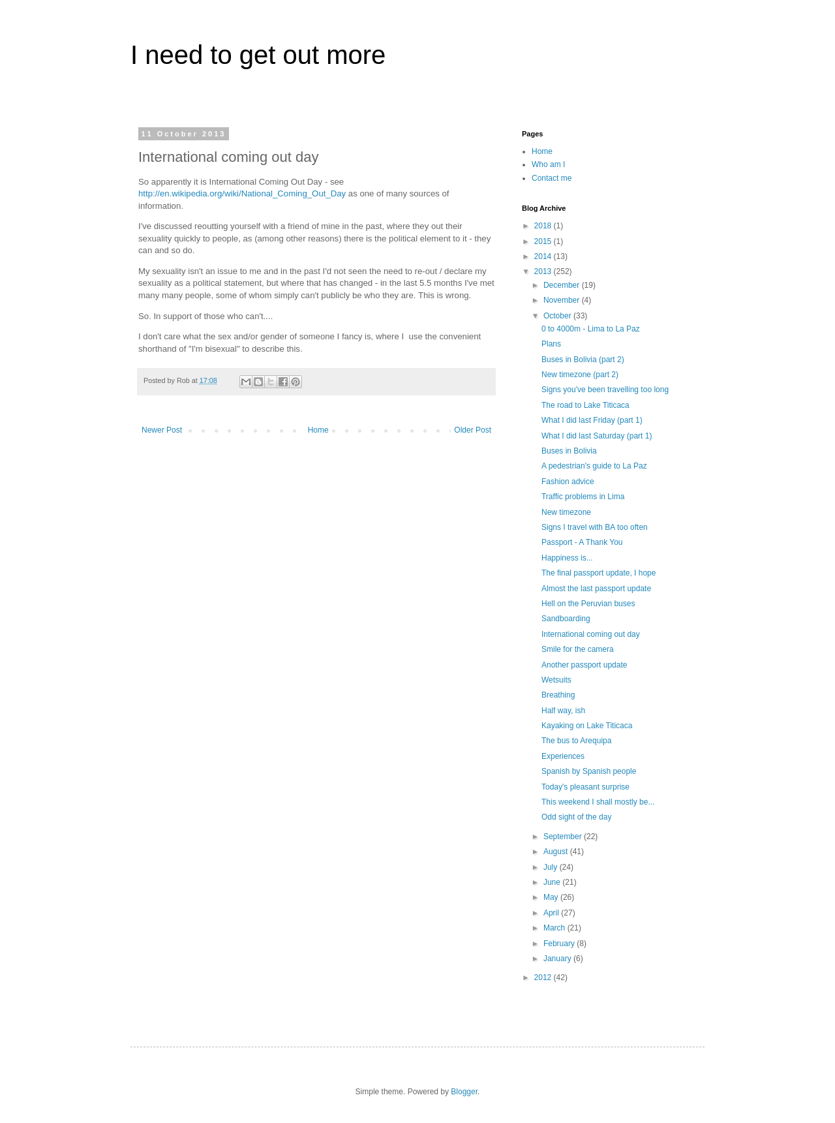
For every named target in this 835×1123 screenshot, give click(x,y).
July (551, 867)
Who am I (548, 164)
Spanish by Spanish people (588, 771)
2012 (544, 977)
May (551, 897)
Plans (551, 343)
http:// (149, 193)
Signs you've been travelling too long (605, 389)
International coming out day (590, 634)
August (556, 851)
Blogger (464, 1091)
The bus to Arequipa (576, 740)
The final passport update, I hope (598, 572)
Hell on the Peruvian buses (588, 603)
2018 (544, 225)
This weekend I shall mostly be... (597, 802)
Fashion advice (567, 481)
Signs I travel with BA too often (594, 527)
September (563, 836)
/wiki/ (231, 193)
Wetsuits (556, 680)
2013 (544, 271)
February (560, 943)
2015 (544, 241)
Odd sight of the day (576, 817)
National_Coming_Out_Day (293, 193)
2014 (544, 256)
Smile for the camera (577, 649)
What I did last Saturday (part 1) (596, 435)
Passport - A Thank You (582, 542)
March (555, 927)
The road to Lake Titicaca (585, 405)
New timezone (566, 512)
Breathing (558, 695)
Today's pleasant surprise (585, 787)
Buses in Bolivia (569, 450)
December (562, 285)
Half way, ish (563, 710)
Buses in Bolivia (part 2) (582, 359)
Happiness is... (567, 557)
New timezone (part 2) (579, 374)
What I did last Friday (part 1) (592, 420)
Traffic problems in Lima (582, 496)
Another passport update (584, 664)
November (562, 300)
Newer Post (162, 430)
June (552, 882)
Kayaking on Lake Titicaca (586, 725)
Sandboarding (565, 618)
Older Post (472, 430)
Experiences (562, 756)
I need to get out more (258, 54)
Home (318, 430)
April (552, 912)
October (558, 315)
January (558, 958)
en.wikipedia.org (191, 193)
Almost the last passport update (596, 588)
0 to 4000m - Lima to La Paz (590, 328)
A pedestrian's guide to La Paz (594, 465)
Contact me (551, 178)
